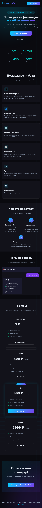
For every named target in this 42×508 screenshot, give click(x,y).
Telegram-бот (21, 504)
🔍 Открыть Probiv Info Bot (21, 485)
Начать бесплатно (21, 342)
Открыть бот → (33, 3)
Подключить (21, 377)
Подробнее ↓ (21, 39)
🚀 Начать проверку (21, 33)
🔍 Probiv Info (8, 3)
